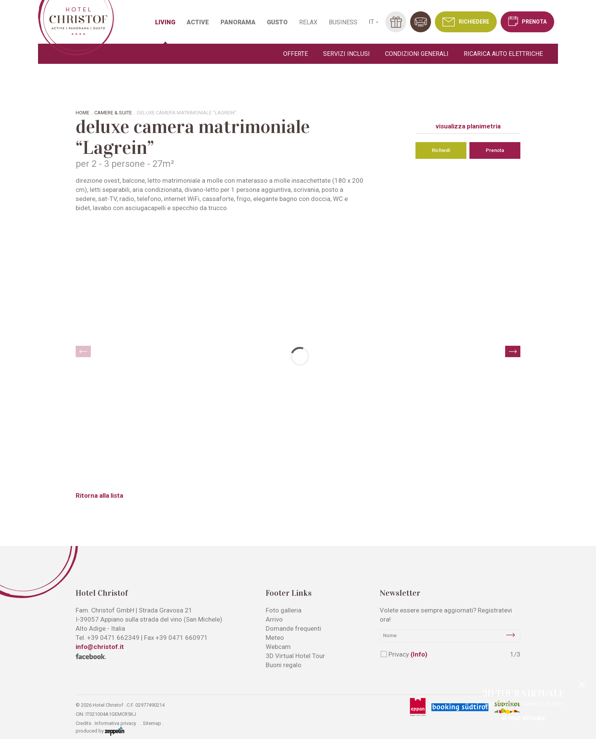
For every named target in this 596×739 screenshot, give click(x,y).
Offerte (295, 53)
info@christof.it (100, 646)
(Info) (419, 654)
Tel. (107, 637)
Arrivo (274, 619)
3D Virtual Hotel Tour (295, 656)
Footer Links (289, 593)
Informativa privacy (115, 723)
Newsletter (400, 593)
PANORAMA (237, 22)
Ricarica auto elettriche (503, 53)
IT (371, 21)
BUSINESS (343, 22)
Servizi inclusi (346, 53)
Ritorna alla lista (99, 495)
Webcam (278, 646)
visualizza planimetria (468, 126)
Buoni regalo (283, 665)
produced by (100, 731)
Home (82, 113)
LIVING (165, 22)
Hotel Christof (102, 593)
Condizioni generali (417, 53)
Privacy (407, 654)
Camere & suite (113, 113)
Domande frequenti (293, 628)
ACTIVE (198, 22)
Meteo (275, 637)
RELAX (308, 22)
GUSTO (277, 22)
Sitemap (152, 723)
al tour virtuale (523, 718)
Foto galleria (283, 610)
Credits (83, 723)
